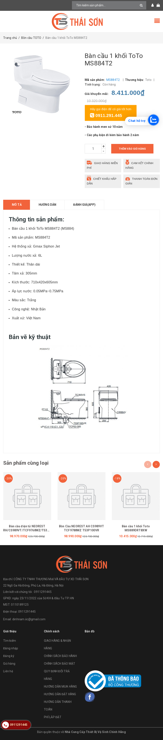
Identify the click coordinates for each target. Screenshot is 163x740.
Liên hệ (8, 671)
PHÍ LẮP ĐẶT (52, 717)
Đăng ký (8, 656)
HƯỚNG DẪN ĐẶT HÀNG (60, 694)
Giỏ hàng (9, 663)
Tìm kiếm (9, 640)
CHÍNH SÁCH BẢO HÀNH (60, 656)
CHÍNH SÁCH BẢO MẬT (59, 663)
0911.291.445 (106, 115)
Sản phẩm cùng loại (26, 463)
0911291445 (27, 611)
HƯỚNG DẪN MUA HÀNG (60, 686)
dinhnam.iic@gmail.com (28, 619)
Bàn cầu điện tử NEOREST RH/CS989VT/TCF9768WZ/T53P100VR (27, 530)
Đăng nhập (10, 648)
